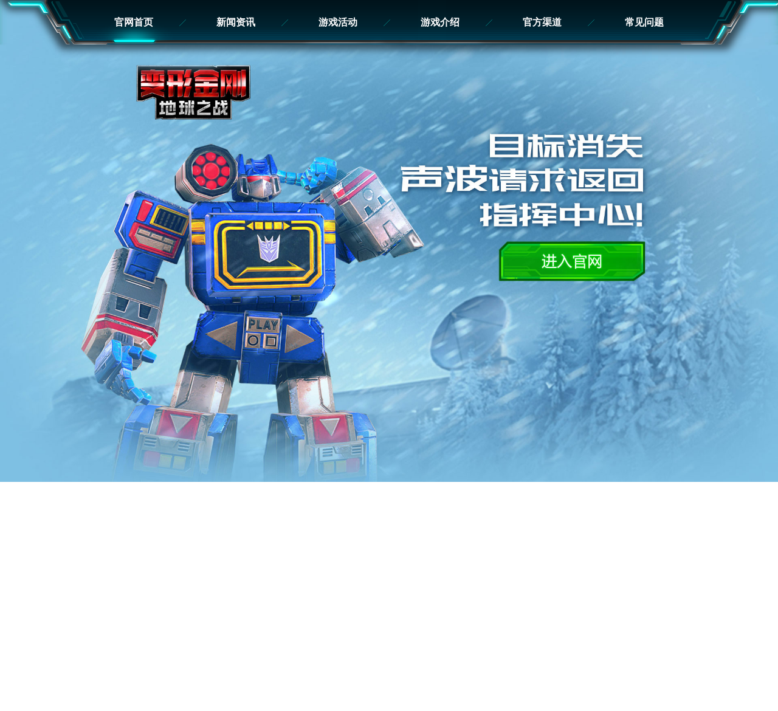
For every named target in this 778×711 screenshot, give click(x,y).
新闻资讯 (235, 22)
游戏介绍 (440, 22)
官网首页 (133, 22)
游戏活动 (337, 22)
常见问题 (644, 22)
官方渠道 (542, 22)
